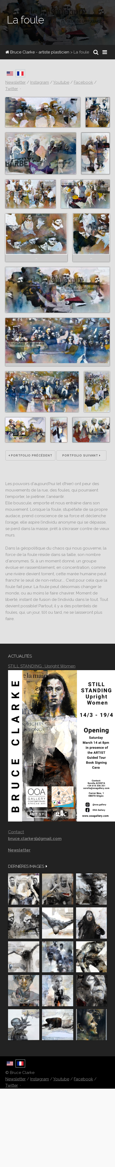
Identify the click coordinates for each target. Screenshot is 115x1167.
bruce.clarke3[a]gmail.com (35, 838)
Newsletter (15, 1079)
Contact (16, 831)
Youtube (61, 1079)
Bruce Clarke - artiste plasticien (37, 52)
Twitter (11, 1085)
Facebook (83, 1079)
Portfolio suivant (81, 455)
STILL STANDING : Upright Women (41, 666)
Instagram (39, 1079)
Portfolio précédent (30, 455)
